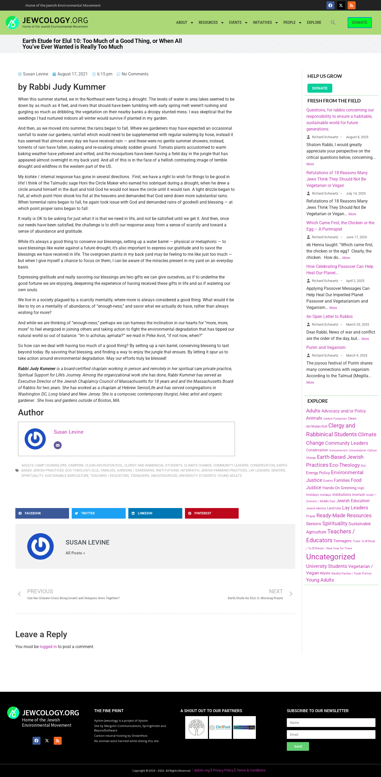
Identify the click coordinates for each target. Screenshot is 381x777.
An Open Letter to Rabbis (329, 316)
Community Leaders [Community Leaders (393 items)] (346, 443)
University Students (197, 476)
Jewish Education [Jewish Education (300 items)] (353, 500)
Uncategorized (164, 476)
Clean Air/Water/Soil (104, 465)
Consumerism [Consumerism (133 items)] (338, 450)
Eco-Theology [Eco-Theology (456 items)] (344, 465)
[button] (333, 22)
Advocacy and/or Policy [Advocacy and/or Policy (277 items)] (343, 411)
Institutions (167, 470)
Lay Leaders (259, 470)
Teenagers (139, 476)
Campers (76, 465)
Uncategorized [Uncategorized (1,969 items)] (330, 556)
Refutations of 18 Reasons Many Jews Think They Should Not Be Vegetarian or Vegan (337, 179)
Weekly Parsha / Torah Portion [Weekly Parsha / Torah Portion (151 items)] (351, 573)
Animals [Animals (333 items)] (314, 418)
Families (108, 470)
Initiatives (266, 22)
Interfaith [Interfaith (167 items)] (358, 495)
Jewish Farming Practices (224, 470)
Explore (314, 22)
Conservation (262, 465)
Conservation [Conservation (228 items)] (317, 450)
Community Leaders (230, 465)
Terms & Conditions (251, 770)
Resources (211, 22)
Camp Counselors (51, 465)
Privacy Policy (223, 770)
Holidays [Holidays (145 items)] (325, 495)
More (310, 164)
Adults (27, 465)
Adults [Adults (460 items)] (313, 411)
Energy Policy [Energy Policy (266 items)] (318, 472)
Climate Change (198, 465)
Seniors (278, 470)
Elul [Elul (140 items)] (363, 466)
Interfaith (189, 470)
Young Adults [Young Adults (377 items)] (320, 580)
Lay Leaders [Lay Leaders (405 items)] (355, 507)
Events (238, 22)
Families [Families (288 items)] (342, 480)
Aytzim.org (202, 770)
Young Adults (229, 476)
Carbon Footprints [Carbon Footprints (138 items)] (335, 418)
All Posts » (75, 553)
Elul (95, 470)
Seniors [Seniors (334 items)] (313, 523)
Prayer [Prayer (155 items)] (310, 516)
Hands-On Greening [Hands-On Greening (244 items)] (339, 488)
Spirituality (32, 476)
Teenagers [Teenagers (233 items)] (342, 541)
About (185, 22)
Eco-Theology (77, 470)
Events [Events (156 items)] (328, 481)
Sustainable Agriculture (67, 476)
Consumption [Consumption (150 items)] (357, 450)
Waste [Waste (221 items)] (325, 573)
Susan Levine (68, 432)
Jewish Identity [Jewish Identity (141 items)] (316, 508)
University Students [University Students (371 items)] (326, 566)
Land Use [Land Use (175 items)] (334, 508)
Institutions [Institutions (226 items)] (341, 494)
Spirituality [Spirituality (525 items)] (334, 523)
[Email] (58, 445)
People (292, 22)
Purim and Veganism (326, 347)
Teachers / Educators (109, 476)
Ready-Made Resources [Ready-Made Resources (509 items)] (343, 515)
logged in (48, 646)
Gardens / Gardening (135, 470)
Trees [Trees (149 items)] (356, 541)
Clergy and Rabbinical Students (153, 465)
